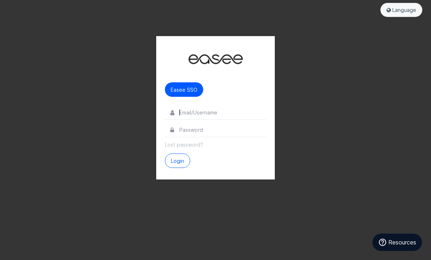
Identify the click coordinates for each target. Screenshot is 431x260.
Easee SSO (184, 90)
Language (401, 10)
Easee (215, 59)
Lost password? (184, 145)
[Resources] (397, 242)
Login (177, 161)
